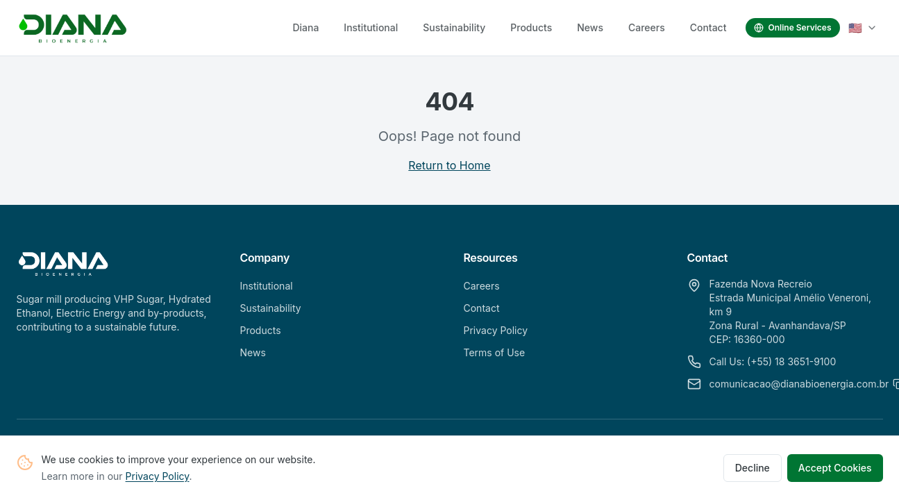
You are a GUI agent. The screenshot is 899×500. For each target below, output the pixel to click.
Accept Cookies (835, 470)
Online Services (792, 27)
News (590, 27)
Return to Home (449, 165)
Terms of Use (495, 352)
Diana (305, 27)
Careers (646, 27)
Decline (752, 470)
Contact (708, 27)
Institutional (371, 27)
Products (531, 27)
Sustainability (454, 27)
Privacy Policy (158, 479)
